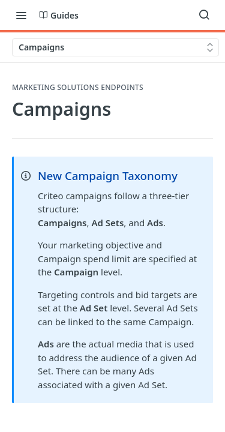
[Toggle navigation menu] (21, 15)
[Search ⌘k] (204, 15)
